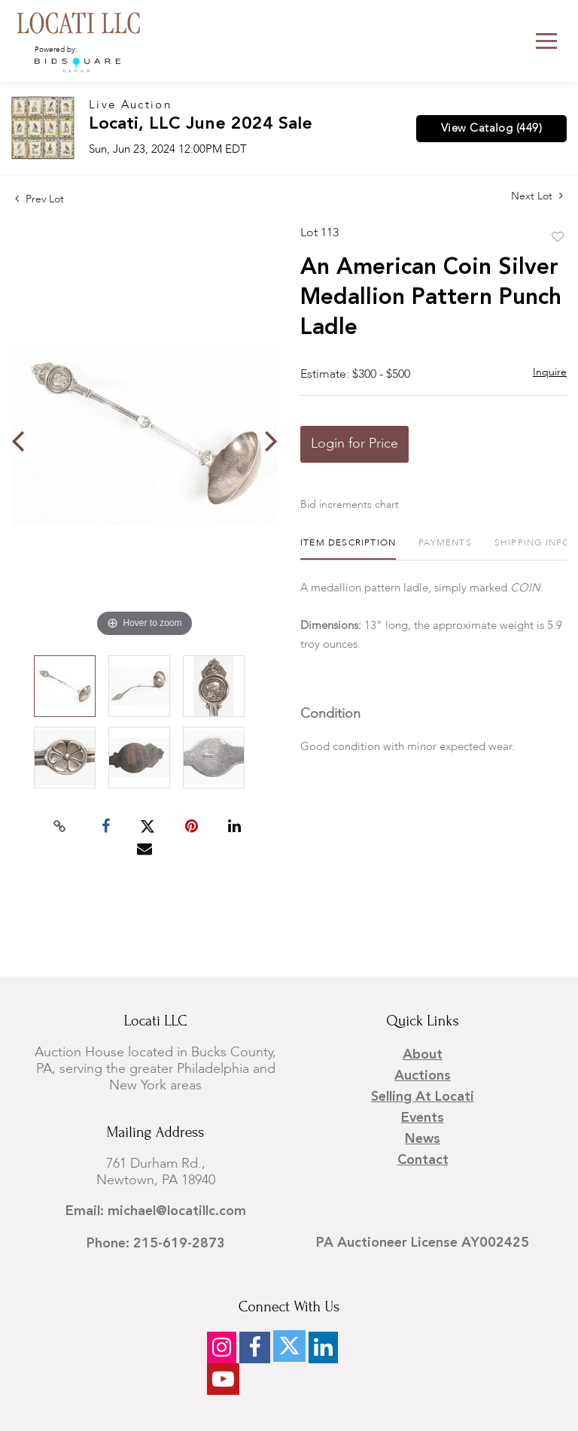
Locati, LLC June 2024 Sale (200, 124)
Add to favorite (558, 237)
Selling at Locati (422, 1097)
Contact (423, 1160)
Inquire (550, 372)
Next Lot (537, 196)
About (423, 1055)
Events (422, 1118)
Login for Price (354, 444)
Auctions (422, 1076)
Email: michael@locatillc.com (155, 1211)
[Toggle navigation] (546, 41)
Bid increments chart (349, 505)
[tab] (348, 549)
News (422, 1139)
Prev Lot (39, 199)
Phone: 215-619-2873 (156, 1243)
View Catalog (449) (491, 128)
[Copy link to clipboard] (60, 827)
